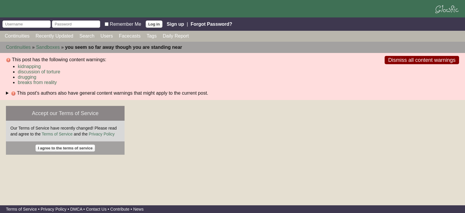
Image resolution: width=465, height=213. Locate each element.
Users (107, 35)
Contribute (120, 209)
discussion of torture (39, 71)
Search (87, 35)
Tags (151, 35)
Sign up (175, 23)
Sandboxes (48, 47)
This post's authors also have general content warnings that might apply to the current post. (109, 93)
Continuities (17, 35)
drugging (27, 77)
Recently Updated (54, 35)
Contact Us (96, 209)
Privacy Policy (101, 134)
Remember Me (125, 23)
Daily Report (176, 35)
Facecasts (130, 35)
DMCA (76, 209)
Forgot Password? (211, 23)
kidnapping (29, 66)
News (138, 209)
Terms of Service (57, 134)
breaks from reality (37, 82)
